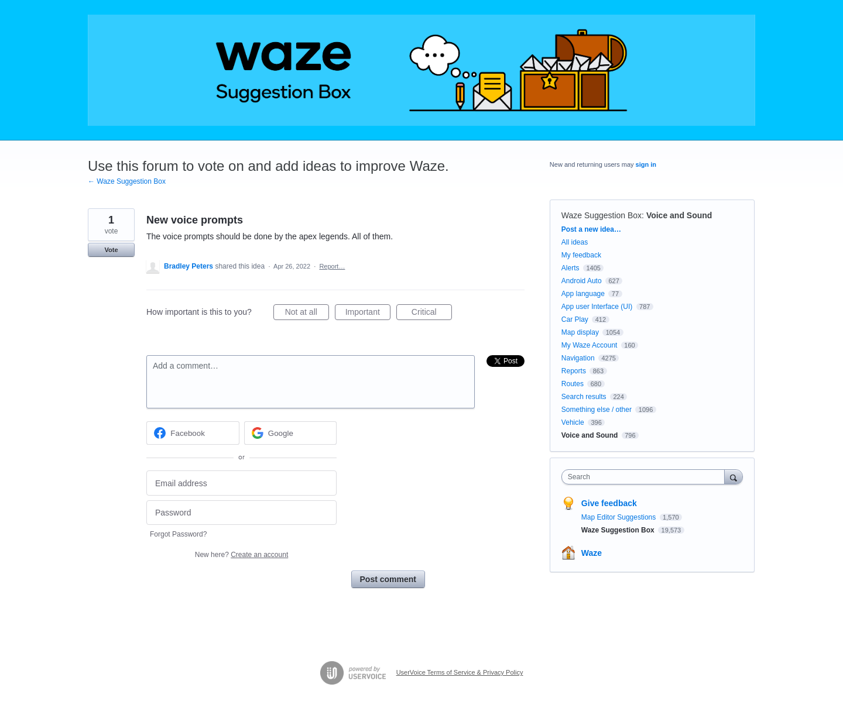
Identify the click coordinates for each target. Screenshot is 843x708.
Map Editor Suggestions (619, 517)
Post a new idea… (591, 229)
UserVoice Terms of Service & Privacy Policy (459, 672)
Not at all (307, 313)
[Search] (733, 476)
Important (367, 313)
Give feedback (609, 503)
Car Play (574, 319)
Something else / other (596, 409)
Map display (580, 332)
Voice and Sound (679, 215)
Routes (572, 384)
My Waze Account (589, 345)
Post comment (388, 579)
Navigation (578, 358)
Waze (591, 553)
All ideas (574, 242)
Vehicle (572, 422)
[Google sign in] (290, 433)
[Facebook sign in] (192, 433)
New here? (241, 555)
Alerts (570, 268)
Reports (573, 371)
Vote (111, 249)
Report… (332, 266)
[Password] (241, 512)
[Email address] (241, 483)
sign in (646, 164)
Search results (583, 397)
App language (583, 294)
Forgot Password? (178, 534)
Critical (432, 313)
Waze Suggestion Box (601, 215)
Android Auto (581, 281)
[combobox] (646, 477)
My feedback (581, 255)
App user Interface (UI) (596, 307)
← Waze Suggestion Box (127, 181)
